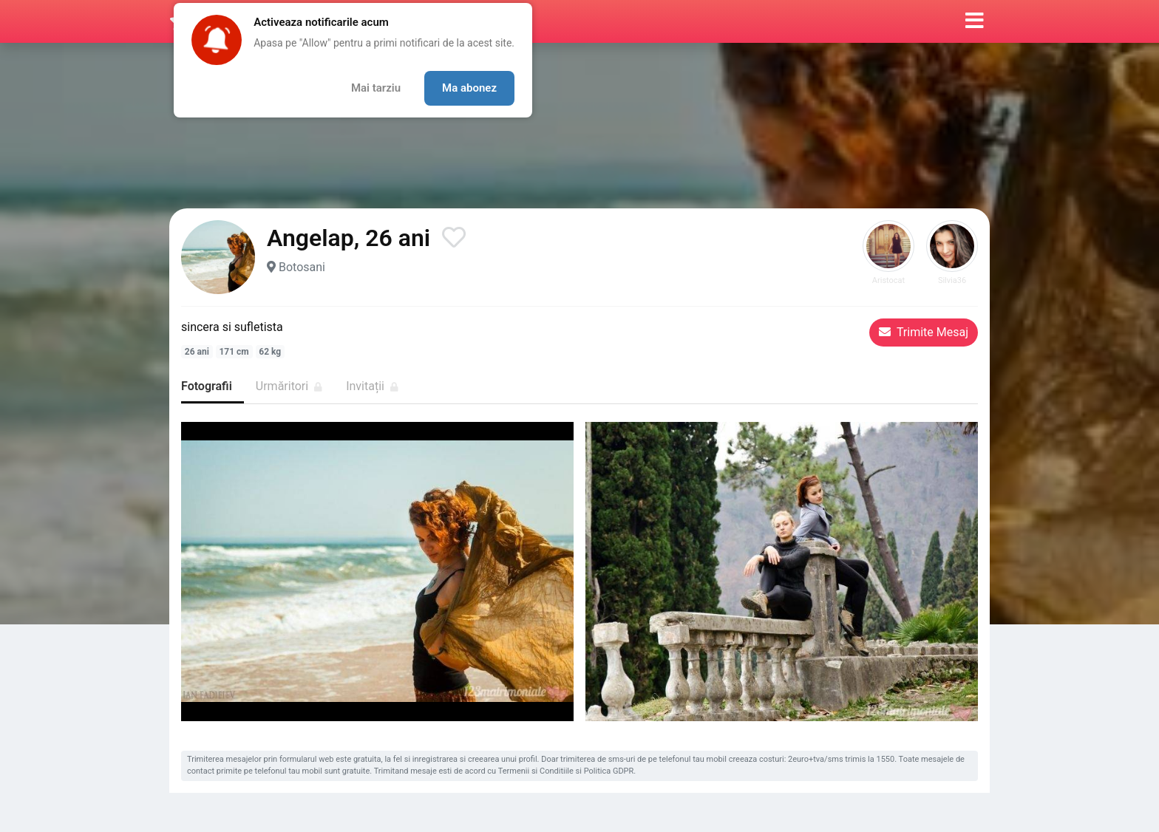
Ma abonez (469, 88)
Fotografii (206, 386)
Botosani (302, 267)
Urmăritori (289, 386)
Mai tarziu (376, 88)
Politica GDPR (609, 771)
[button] (974, 21)
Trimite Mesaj (923, 332)
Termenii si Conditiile (536, 771)
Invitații (372, 386)
